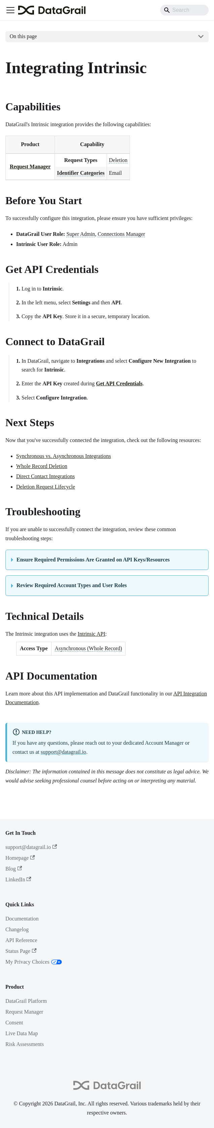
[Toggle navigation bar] (10, 10)
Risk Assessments (24, 1044)
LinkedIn (18, 879)
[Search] (184, 10)
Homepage (20, 858)
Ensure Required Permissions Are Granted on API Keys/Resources (93, 559)
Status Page (21, 951)
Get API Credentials (119, 383)
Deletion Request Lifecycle (45, 487)
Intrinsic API (91, 634)
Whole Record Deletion (41, 466)
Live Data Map (21, 1033)
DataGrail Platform (26, 1001)
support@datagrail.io (63, 752)
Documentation (22, 918)
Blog (13, 869)
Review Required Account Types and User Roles (71, 585)
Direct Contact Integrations (45, 476)
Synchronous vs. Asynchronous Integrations (63, 456)
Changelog (17, 929)
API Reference (21, 940)
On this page (23, 36)
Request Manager (30, 166)
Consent (14, 1022)
